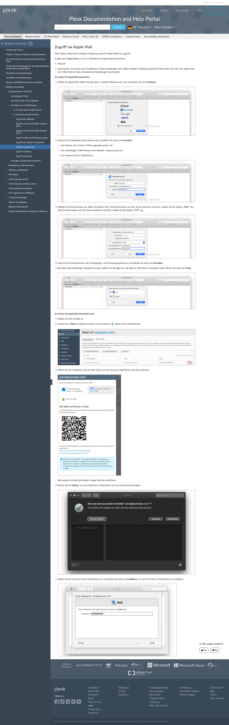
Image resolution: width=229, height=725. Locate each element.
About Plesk (93, 691)
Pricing (164, 10)
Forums (213, 694)
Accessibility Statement (156, 36)
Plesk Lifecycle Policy (159, 705)
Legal (90, 705)
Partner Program (187, 694)
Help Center (182, 10)
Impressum (93, 712)
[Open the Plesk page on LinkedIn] (68, 701)
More (199, 10)
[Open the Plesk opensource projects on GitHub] (79, 701)
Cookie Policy (133, 36)
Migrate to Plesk (156, 698)
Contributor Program (189, 691)
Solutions (147, 10)
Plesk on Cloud (71, 36)
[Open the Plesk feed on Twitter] (62, 701)
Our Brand (93, 694)
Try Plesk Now (51, 36)
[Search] (82, 27)
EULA (91, 698)
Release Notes (32, 36)
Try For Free (216, 10)
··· (30, 43)
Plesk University (217, 698)
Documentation (13, 36)
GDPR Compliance (112, 36)
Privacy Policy (94, 709)
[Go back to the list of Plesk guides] (3, 43)
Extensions (124, 694)
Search (118, 27)
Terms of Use (94, 702)
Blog (213, 3)
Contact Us (154, 702)
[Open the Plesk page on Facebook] (57, 701)
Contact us (221, 3)
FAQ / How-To (90, 36)
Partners (206, 3)
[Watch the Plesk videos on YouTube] (73, 701)
